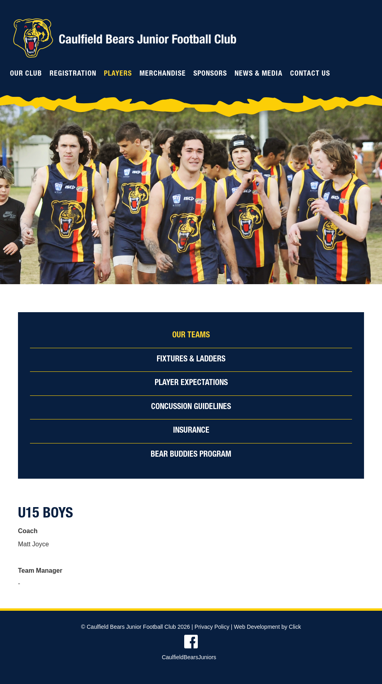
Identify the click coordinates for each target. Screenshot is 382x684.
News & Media (259, 74)
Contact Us (310, 74)
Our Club (26, 74)
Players (118, 74)
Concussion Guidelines (191, 407)
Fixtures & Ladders (191, 360)
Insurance (191, 431)
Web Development (257, 627)
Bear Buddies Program (191, 455)
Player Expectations (191, 383)
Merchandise (162, 74)
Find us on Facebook (191, 641)
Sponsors (210, 74)
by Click (291, 627)
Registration (73, 74)
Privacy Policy (212, 627)
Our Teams (191, 336)
